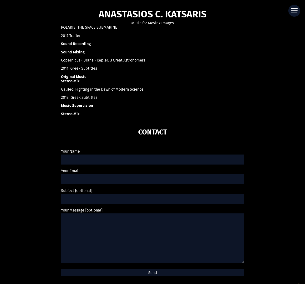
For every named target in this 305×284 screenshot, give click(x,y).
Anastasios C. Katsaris (153, 14)
